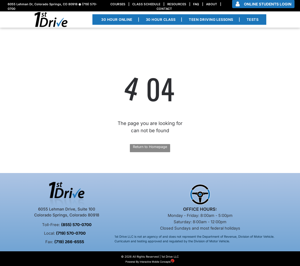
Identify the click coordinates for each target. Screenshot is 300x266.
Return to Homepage (150, 147)
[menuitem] (118, 4)
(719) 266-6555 (69, 241)
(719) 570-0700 (71, 233)
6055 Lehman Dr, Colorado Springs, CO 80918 (43, 4)
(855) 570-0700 (76, 224)
